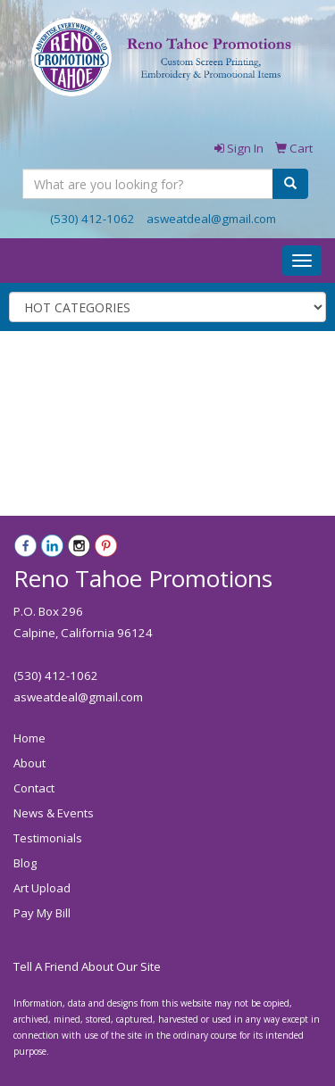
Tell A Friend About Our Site (87, 966)
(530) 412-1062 (92, 219)
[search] (290, 184)
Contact (33, 788)
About (29, 763)
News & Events (53, 813)
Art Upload (42, 888)
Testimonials (47, 838)
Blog (25, 863)
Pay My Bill (42, 913)
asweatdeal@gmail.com (211, 219)
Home (29, 738)
